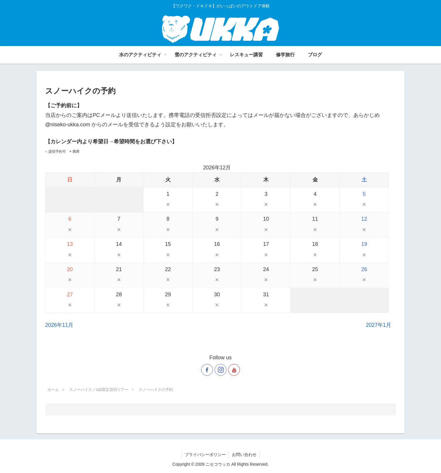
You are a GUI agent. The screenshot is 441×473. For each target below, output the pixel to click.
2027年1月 (378, 325)
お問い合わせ (244, 454)
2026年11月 (59, 325)
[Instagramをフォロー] (220, 370)
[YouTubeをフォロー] (234, 370)
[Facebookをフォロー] (207, 370)
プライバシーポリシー (205, 454)
